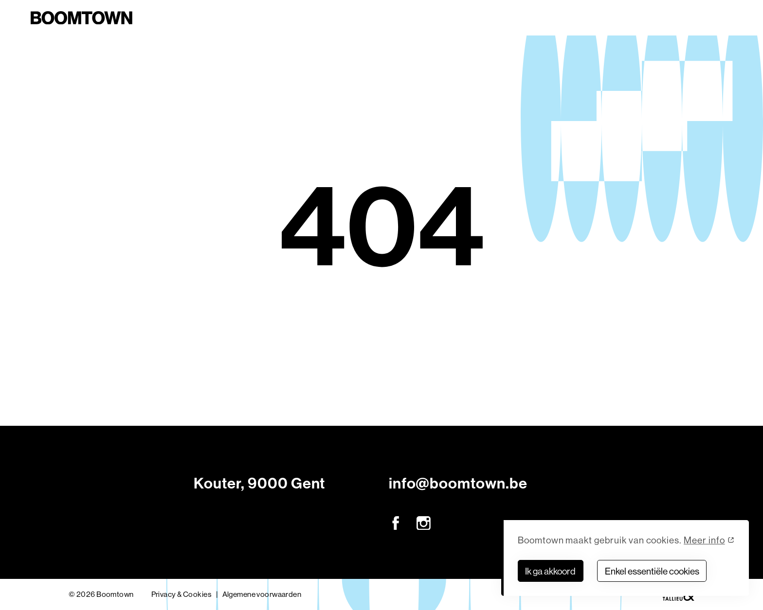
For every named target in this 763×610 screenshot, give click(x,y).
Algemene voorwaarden (262, 594)
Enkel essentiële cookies (652, 571)
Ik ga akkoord (550, 571)
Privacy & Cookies (181, 594)
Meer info (704, 540)
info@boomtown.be (458, 483)
